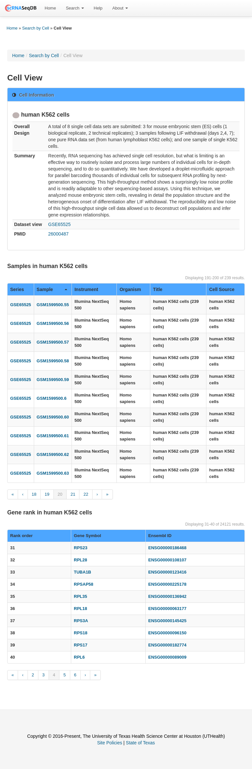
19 (47, 494)
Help (98, 8)
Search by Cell (35, 28)
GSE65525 (59, 224)
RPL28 (80, 559)
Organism (130, 289)
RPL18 (80, 608)
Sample (52, 289)
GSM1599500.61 (53, 435)
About (120, 8)
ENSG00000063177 (167, 608)
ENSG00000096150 (167, 632)
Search (75, 8)
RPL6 (79, 657)
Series (17, 289)
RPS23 (80, 547)
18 (34, 494)
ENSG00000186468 (167, 547)
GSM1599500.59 (53, 379)
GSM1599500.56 (53, 323)
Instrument (86, 289)
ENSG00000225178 (167, 584)
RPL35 (80, 596)
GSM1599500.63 (53, 473)
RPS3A (81, 620)
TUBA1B (82, 572)
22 (85, 494)
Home (50, 8)
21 (73, 494)
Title (157, 289)
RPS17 (80, 645)
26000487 (58, 234)
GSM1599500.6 (52, 398)
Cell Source (221, 289)
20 (60, 494)
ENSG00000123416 (167, 572)
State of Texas (140, 742)
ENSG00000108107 (167, 559)
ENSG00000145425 (167, 620)
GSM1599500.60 (53, 417)
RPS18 (80, 632)
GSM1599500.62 (53, 454)
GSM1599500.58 (53, 360)
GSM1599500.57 (53, 342)
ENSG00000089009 (167, 657)
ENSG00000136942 (167, 596)
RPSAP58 (83, 584)
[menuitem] (50, 8)
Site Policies (109, 742)
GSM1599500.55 (53, 304)
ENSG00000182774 (167, 645)
